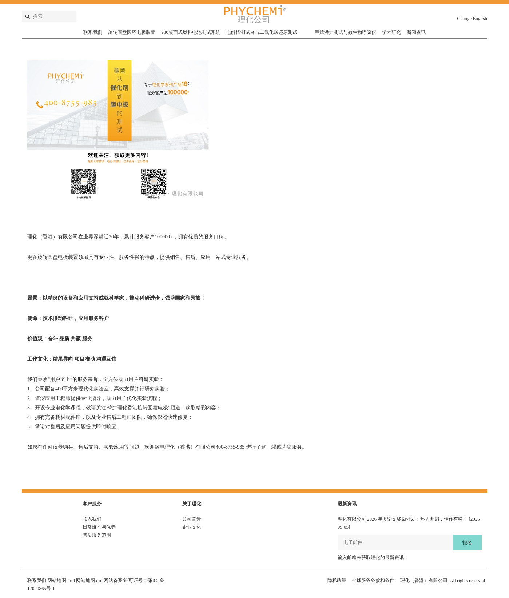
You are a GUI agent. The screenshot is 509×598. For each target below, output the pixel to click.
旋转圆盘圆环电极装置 (131, 32)
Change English (472, 18)
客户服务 (92, 503)
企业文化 (191, 527)
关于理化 (191, 503)
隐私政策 (336, 580)
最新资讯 (347, 503)
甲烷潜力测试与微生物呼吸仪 (345, 32)
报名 (467, 542)
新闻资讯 (416, 32)
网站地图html (61, 580)
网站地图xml (89, 580)
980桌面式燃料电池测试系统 (190, 32)
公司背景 (191, 519)
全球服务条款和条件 (373, 580)
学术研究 (391, 32)
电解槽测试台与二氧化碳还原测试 (261, 32)
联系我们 (92, 32)
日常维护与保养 (99, 527)
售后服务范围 (97, 535)
